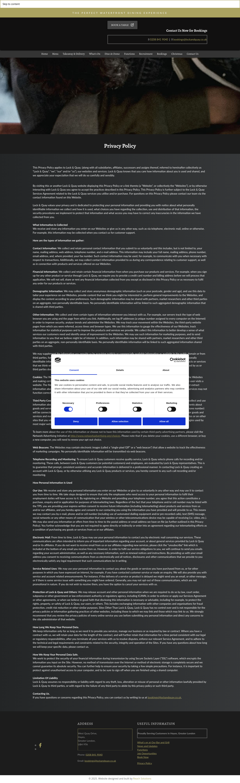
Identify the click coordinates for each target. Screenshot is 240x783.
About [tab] (166, 370)
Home (44, 55)
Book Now (142, 758)
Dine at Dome (112, 55)
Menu (55, 55)
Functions (129, 55)
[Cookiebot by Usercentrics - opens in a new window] (172, 360)
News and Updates (147, 747)
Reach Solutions (142, 780)
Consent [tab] (74, 370)
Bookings (162, 55)
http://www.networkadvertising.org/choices (95, 437)
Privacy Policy (144, 764)
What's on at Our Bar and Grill (153, 743)
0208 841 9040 (159, 40)
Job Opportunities (147, 754)
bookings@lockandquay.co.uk (164, 699)
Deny (76, 421)
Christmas (177, 55)
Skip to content (11, 4)
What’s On (94, 55)
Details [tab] (120, 370)
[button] (122, 26)
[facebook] (40, 746)
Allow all (164, 421)
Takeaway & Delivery (73, 55)
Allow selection (120, 421)
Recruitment (146, 55)
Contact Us (193, 55)
